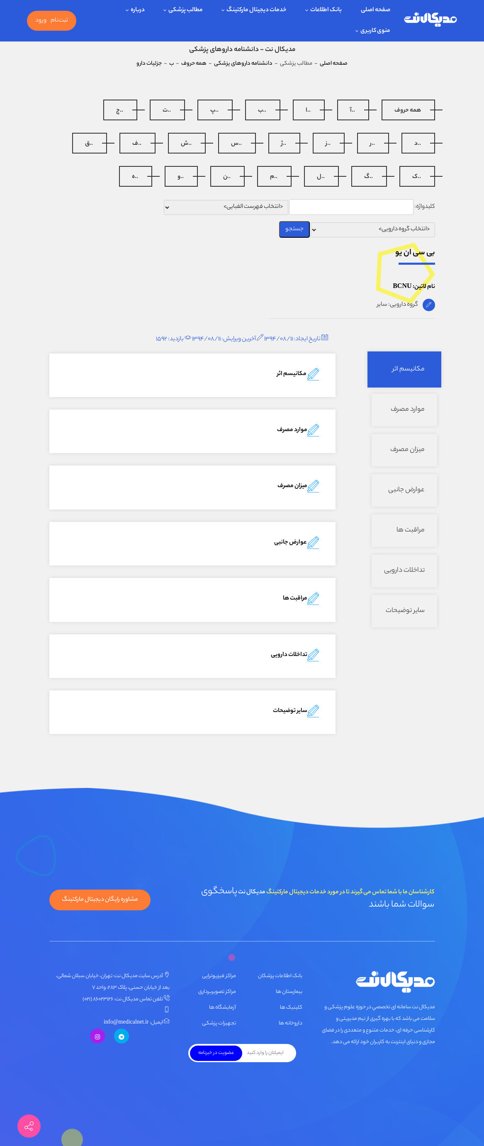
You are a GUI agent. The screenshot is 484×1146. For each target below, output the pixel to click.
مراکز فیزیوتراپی (219, 976)
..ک (416, 177)
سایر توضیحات (405, 611)
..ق (89, 144)
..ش (186, 144)
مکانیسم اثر (408, 369)
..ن (227, 177)
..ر (372, 144)
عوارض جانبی (406, 490)
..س (236, 144)
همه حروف (407, 111)
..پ (214, 111)
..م (273, 177)
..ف (136, 144)
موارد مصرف (408, 409)
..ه (135, 177)
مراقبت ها (410, 530)
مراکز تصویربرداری (217, 992)
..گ (368, 177)
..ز (328, 144)
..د (417, 144)
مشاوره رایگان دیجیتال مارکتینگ (100, 900)
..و (181, 177)
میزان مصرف (407, 450)
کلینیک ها (291, 1007)
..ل (321, 177)
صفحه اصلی (334, 63)
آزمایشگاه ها (222, 1007)
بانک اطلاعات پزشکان (280, 976)
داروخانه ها (290, 1023)
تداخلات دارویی (404, 570)
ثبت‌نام (59, 21)
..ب (262, 111)
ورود (40, 21)
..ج (119, 111)
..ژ (283, 144)
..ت (167, 111)
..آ (352, 111)
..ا (308, 111)
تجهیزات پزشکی (219, 1023)
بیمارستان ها (289, 992)
